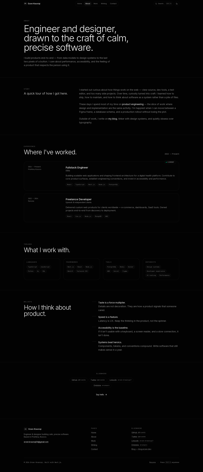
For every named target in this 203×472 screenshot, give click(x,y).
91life (68, 171)
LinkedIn (120, 380)
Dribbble (101, 385)
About (93, 437)
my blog (112, 118)
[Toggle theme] (177, 3)
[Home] (32, 3)
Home (93, 432)
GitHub (79, 380)
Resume (152, 462)
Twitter (98, 380)
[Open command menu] (163, 3)
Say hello (101, 394)
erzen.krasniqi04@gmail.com (36, 442)
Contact (94, 449)
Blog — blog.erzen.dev (141, 449)
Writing (94, 445)
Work (93, 441)
